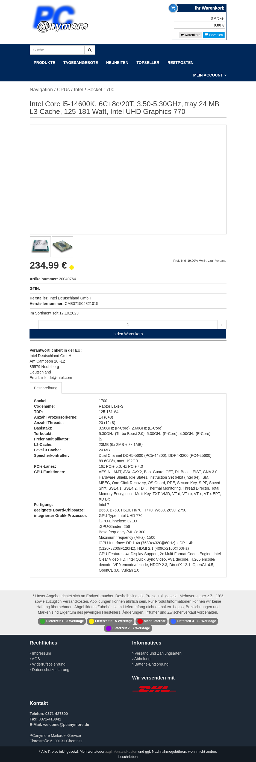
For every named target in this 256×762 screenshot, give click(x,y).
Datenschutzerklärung (49, 669)
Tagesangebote (80, 62)
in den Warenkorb (128, 334)
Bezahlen (214, 35)
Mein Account (209, 75)
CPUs (63, 89)
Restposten (180, 62)
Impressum (40, 653)
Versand (220, 260)
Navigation (41, 89)
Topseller (148, 62)
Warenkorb (191, 35)
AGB (35, 659)
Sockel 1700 (100, 89)
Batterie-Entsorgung (150, 664)
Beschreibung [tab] (46, 388)
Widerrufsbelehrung (48, 664)
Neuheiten (117, 62)
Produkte (44, 62)
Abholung (141, 659)
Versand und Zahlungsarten (157, 653)
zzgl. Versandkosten (121, 751)
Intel (78, 89)
